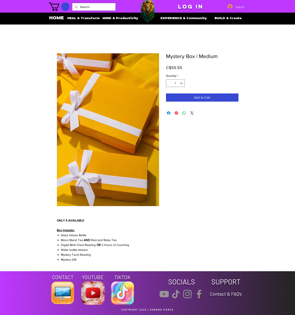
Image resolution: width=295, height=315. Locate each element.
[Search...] (93, 7)
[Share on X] (191, 113)
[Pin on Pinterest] (176, 113)
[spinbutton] (175, 83)
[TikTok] (175, 294)
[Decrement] (169, 83)
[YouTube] (164, 294)
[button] (59, 6)
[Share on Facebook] (168, 113)
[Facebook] (199, 294)
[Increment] (181, 83)
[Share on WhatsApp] (184, 113)
